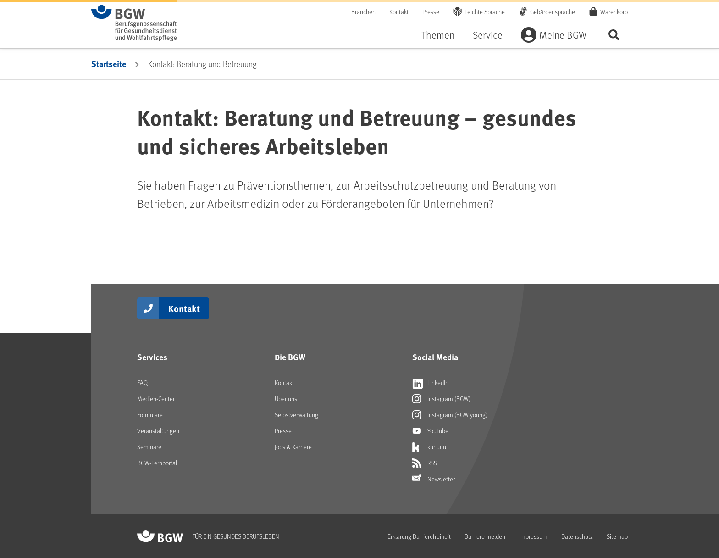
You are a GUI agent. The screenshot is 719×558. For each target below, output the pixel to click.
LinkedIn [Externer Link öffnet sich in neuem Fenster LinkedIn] (430, 382)
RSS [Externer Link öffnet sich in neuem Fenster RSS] (424, 463)
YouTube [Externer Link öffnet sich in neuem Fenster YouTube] (430, 430)
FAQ (142, 382)
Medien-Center (156, 398)
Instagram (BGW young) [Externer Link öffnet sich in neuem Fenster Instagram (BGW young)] (449, 414)
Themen (437, 34)
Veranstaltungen (158, 430)
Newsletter (433, 479)
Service (488, 34)
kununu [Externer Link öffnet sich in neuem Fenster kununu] (429, 447)
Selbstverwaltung (296, 414)
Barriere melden (485, 536)
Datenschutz (577, 536)
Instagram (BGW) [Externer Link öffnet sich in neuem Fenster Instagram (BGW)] (441, 398)
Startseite (108, 64)
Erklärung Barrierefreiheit (419, 536)
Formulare (150, 414)
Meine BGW (562, 34)
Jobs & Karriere (293, 446)
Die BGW (290, 357)
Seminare (149, 446)
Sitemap (617, 536)
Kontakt (399, 11)
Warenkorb (614, 11)
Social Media (435, 357)
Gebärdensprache (552, 11)
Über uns (286, 398)
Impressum (533, 536)
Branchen (363, 11)
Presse (430, 11)
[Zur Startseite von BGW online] (134, 23)
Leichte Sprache (485, 11)
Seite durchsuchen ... (614, 34)
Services (152, 357)
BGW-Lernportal (157, 462)
